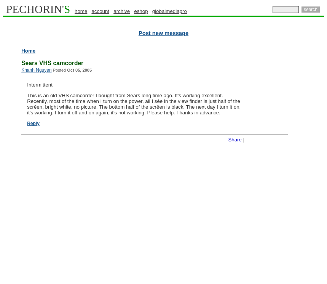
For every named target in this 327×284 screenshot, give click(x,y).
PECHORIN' (38, 9)
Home (28, 51)
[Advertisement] (290, 164)
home (81, 11)
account (100, 11)
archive (121, 11)
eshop (141, 11)
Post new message (163, 33)
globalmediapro (169, 11)
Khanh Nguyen (36, 70)
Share (235, 140)
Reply (33, 123)
